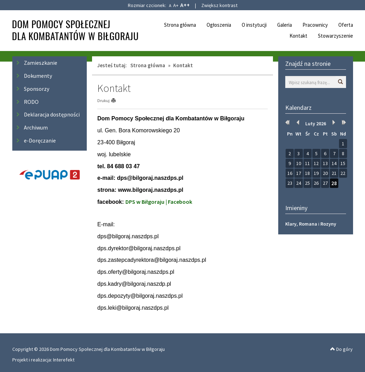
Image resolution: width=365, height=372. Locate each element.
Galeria (284, 24)
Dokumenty (38, 75)
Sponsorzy (36, 88)
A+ (175, 5)
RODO (31, 101)
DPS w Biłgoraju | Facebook (158, 201)
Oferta (345, 24)
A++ (185, 4)
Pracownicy (315, 24)
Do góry (341, 349)
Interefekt (63, 360)
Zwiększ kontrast (219, 5)
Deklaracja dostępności (52, 114)
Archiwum (36, 127)
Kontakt (298, 35)
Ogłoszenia (219, 24)
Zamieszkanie (40, 62)
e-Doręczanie (40, 140)
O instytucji (254, 24)
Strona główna (180, 24)
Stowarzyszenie (335, 35)
